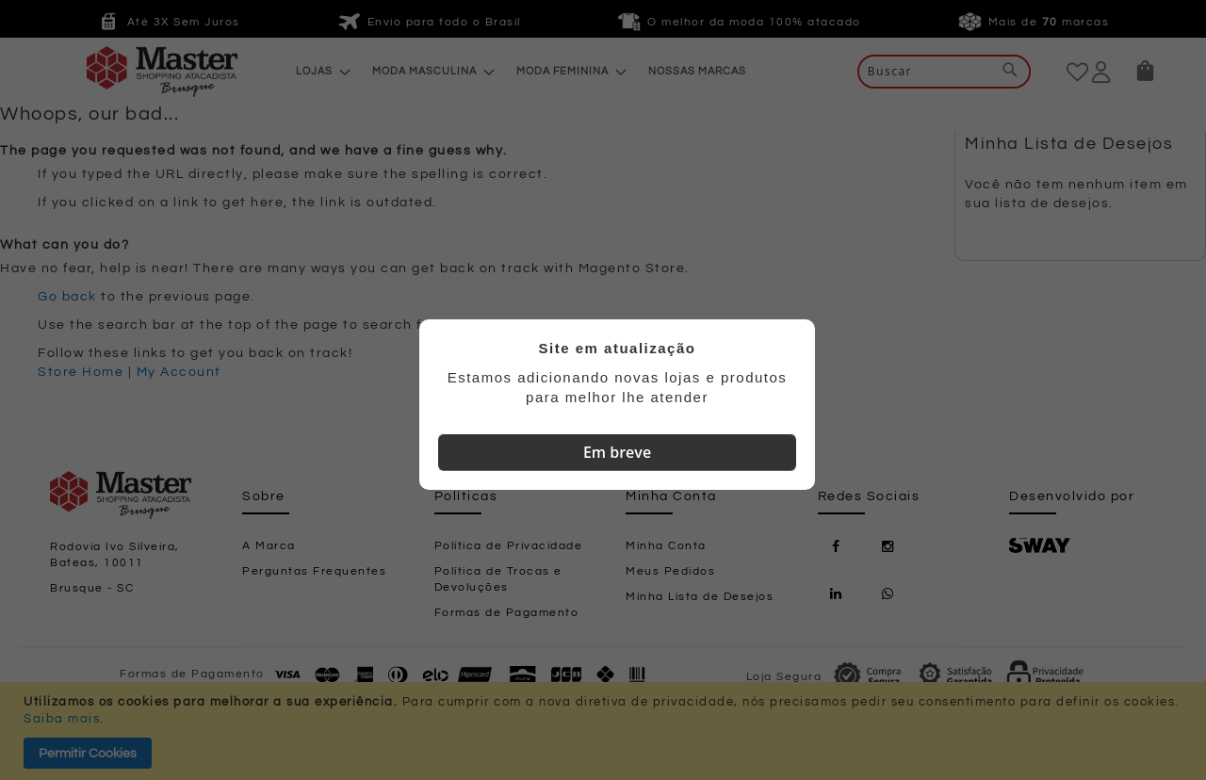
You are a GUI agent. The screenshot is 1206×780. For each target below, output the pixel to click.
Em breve (617, 452)
